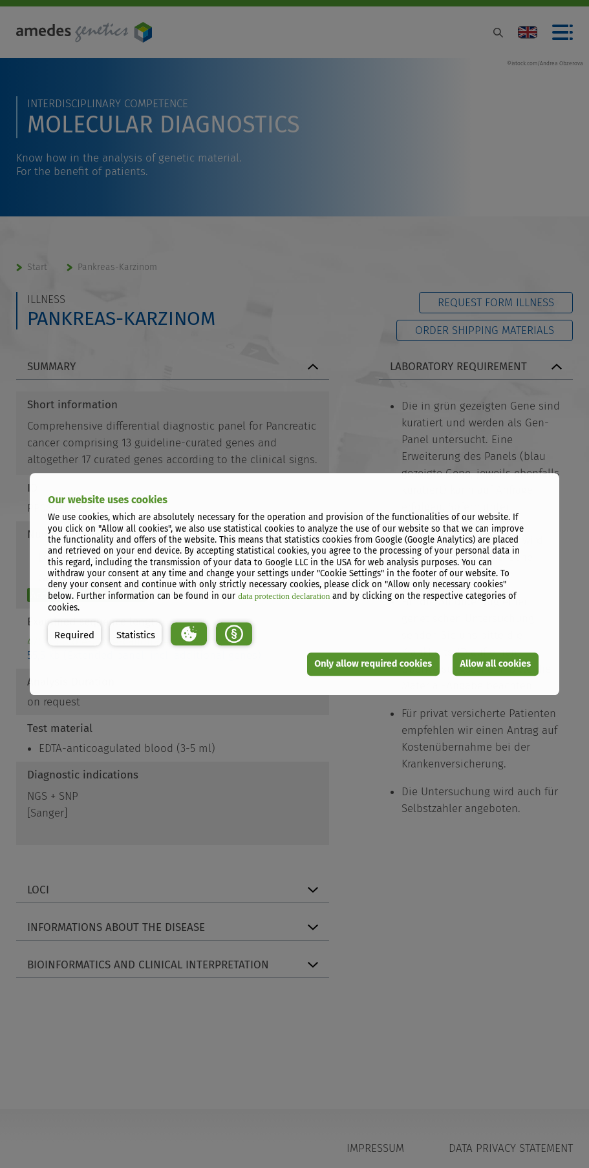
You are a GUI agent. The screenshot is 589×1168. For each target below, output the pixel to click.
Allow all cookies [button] (495, 663)
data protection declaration (284, 596)
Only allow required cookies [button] (373, 663)
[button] (74, 634)
